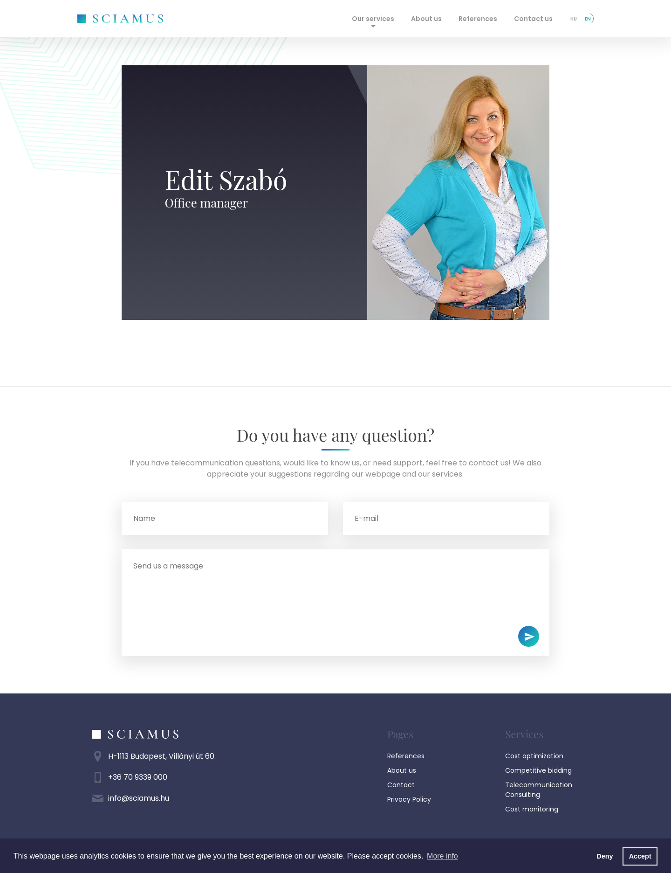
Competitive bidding (538, 770)
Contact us (533, 18)
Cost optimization (534, 756)
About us (426, 18)
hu (573, 18)
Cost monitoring (531, 809)
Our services (373, 18)
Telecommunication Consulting (538, 789)
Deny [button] (604, 856)
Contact (401, 785)
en (588, 18)
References (478, 18)
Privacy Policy (409, 799)
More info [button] (442, 856)
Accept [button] (640, 856)
